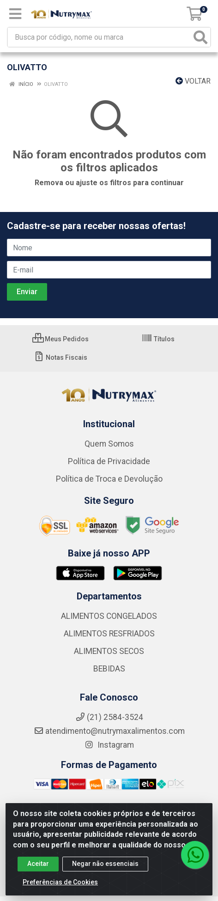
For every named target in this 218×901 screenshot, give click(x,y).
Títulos (158, 339)
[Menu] (15, 14)
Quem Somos (109, 443)
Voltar (193, 81)
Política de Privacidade (109, 461)
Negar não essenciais (105, 868)
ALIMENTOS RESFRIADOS (109, 633)
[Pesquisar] (200, 37)
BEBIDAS (109, 668)
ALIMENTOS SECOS (109, 651)
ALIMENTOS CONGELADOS (109, 616)
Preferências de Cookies (60, 887)
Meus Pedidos (60, 339)
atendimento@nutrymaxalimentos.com (109, 731)
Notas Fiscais (60, 357)
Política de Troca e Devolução (109, 479)
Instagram (109, 745)
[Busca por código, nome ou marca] (99, 37)
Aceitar (38, 868)
